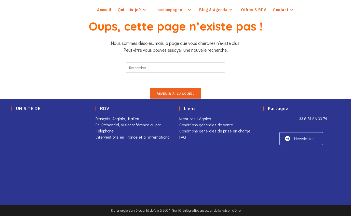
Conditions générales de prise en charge (214, 130)
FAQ (182, 137)
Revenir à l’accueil (176, 93)
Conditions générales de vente (206, 124)
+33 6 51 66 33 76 (311, 118)
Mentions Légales (195, 118)
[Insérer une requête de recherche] (175, 67)
